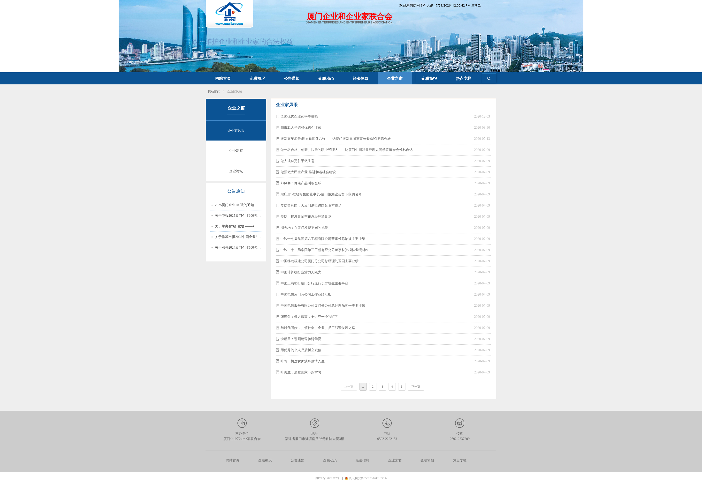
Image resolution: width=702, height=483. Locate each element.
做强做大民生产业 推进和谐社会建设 (308, 172)
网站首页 (214, 91)
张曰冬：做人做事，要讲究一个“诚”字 (309, 317)
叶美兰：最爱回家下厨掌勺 (301, 372)
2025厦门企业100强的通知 (234, 205)
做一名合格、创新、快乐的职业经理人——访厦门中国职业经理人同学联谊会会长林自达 (347, 150)
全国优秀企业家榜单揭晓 (299, 116)
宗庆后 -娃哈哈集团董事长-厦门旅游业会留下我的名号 (321, 194)
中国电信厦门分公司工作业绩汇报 (306, 294)
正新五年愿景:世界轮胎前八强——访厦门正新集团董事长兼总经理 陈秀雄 (336, 139)
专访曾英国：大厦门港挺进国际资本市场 (311, 205)
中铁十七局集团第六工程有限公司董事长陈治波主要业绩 (323, 239)
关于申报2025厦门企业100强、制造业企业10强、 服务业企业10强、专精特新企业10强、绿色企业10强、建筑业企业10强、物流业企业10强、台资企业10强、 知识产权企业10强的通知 (238, 216)
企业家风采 (234, 91)
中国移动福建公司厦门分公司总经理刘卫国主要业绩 (320, 261)
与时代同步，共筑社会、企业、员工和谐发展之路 (318, 328)
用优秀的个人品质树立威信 (301, 350)
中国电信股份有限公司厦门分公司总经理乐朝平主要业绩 (323, 305)
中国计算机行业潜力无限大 (301, 272)
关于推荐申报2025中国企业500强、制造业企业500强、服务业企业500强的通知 (238, 237)
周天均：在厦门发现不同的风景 (304, 228)
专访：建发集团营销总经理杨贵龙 (306, 216)
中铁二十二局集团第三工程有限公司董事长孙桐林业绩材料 (325, 250)
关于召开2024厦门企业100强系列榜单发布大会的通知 (238, 248)
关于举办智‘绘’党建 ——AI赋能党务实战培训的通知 (238, 227)
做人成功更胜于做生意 (297, 161)
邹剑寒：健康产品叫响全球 (301, 183)
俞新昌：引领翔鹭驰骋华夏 (301, 339)
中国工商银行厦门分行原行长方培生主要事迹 (314, 283)
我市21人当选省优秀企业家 (301, 127)
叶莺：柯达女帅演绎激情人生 (303, 361)
